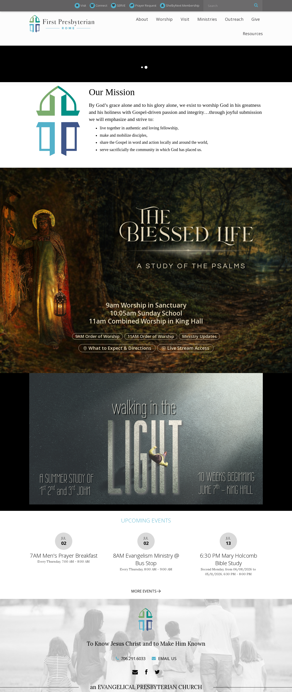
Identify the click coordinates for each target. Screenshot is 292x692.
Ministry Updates (199, 336)
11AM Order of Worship (151, 336)
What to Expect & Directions (117, 348)
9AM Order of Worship (97, 336)
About (142, 19)
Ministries (207, 19)
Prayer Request (142, 5)
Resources (253, 33)
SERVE (118, 5)
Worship (164, 19)
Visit (80, 5)
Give (255, 19)
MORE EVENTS (146, 591)
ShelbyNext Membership (179, 5)
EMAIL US (164, 658)
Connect (98, 5)
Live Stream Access (185, 348)
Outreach (234, 19)
